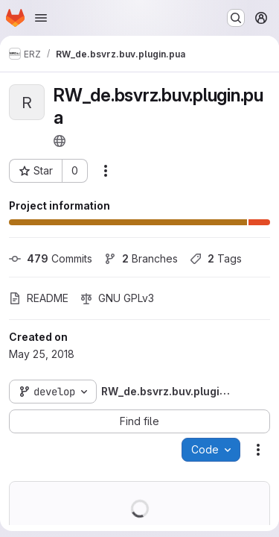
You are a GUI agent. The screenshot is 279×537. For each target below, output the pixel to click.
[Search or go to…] (236, 18)
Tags (216, 258)
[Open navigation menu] (41, 18)
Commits (50, 258)
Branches (141, 258)
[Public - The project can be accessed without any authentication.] (59, 141)
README (38, 298)
